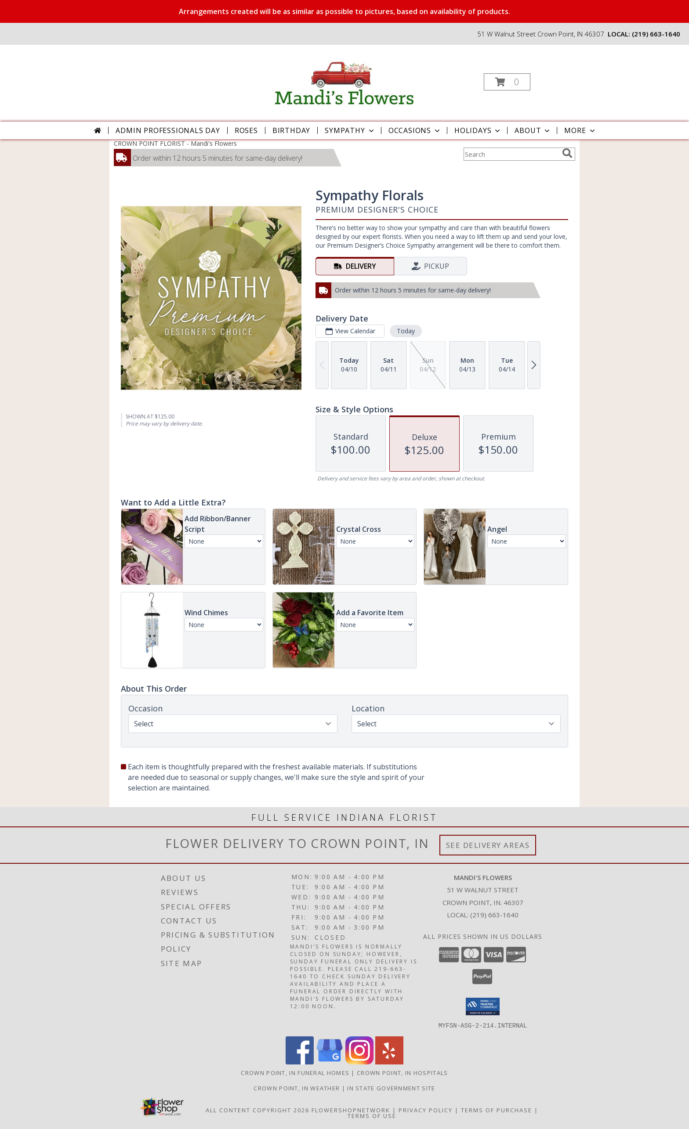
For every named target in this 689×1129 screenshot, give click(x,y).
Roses (246, 130)
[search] (567, 153)
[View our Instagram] (359, 1061)
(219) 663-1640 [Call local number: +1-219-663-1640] (656, 33)
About (533, 130)
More (580, 130)
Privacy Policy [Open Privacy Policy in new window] (426, 1110)
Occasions (415, 130)
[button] (507, 81)
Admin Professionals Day (168, 130)
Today (406, 331)
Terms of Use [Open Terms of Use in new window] (372, 1115)
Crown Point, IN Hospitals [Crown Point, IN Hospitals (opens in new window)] (402, 1072)
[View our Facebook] (300, 1061)
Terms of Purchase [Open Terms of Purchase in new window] (496, 1110)
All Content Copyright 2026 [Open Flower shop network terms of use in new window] (257, 1110)
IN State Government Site (391, 1088)
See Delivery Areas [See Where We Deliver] (488, 845)
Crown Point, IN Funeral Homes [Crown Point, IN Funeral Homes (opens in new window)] (295, 1072)
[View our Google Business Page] (329, 1061)
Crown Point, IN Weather (297, 1088)
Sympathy (350, 130)
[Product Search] (511, 154)
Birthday (291, 130)
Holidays (478, 130)
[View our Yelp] (389, 1061)
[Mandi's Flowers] (344, 79)
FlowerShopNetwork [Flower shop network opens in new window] (351, 1110)
